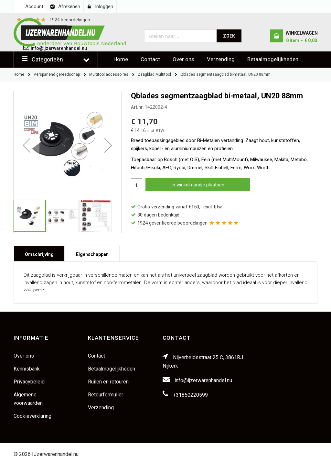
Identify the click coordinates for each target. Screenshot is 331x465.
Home (120, 59)
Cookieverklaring (32, 416)
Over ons (183, 59)
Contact (150, 59)
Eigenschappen (92, 252)
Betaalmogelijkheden (272, 59)
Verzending (221, 59)
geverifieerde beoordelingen (172, 223)
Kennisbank (27, 369)
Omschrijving (39, 252)
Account (34, 6)
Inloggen (104, 6)
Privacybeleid (29, 382)
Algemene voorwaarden (28, 399)
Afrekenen (69, 6)
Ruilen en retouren (108, 382)
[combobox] (180, 35)
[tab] (39, 254)
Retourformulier (105, 395)
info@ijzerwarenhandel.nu (203, 380)
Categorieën (47, 59)
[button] (26, 145)
